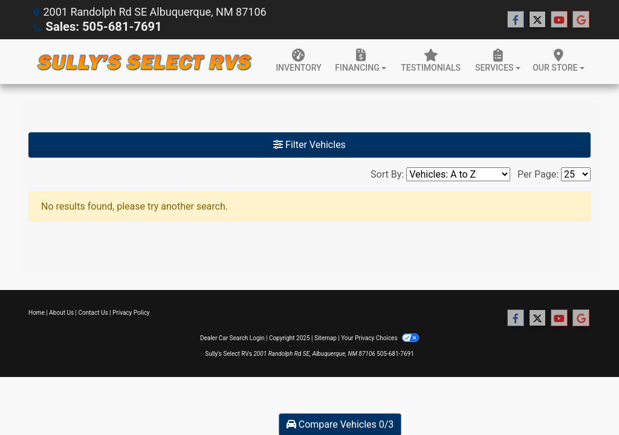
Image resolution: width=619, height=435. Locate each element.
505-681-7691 (395, 353)
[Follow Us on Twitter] (537, 19)
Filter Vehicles (309, 144)
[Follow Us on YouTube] (559, 19)
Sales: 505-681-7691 (97, 26)
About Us (61, 312)
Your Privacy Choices (380, 337)
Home (36, 312)
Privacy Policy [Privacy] (131, 312)
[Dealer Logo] (143, 61)
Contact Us (93, 312)
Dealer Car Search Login (232, 337)
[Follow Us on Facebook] (515, 19)
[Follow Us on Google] (580, 19)
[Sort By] (458, 174)
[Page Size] (576, 174)
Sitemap (325, 337)
